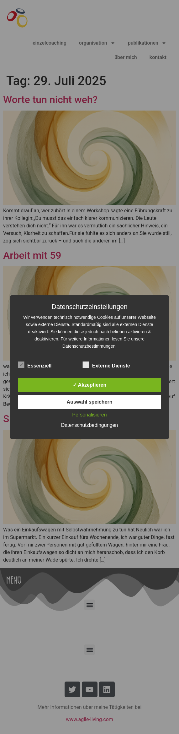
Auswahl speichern (90, 402)
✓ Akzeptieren (90, 385)
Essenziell (34, 364)
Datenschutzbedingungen (89, 425)
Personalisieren (89, 414)
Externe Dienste (106, 364)
